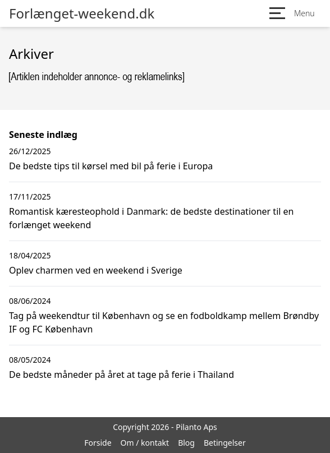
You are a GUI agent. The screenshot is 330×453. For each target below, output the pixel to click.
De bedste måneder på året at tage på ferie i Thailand (121, 374)
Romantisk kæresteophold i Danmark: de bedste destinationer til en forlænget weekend (151, 218)
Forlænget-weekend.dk (81, 13)
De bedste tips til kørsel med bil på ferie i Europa (111, 166)
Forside (97, 442)
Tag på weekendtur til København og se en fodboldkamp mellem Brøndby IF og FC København (164, 322)
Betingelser (225, 442)
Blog (186, 442)
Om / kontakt (145, 442)
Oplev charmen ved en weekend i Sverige (95, 270)
